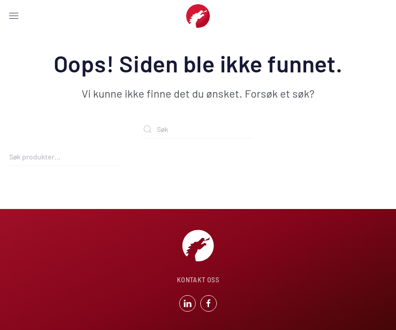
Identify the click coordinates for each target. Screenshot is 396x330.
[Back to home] (198, 16)
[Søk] (198, 129)
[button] (13, 16)
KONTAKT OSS (198, 279)
